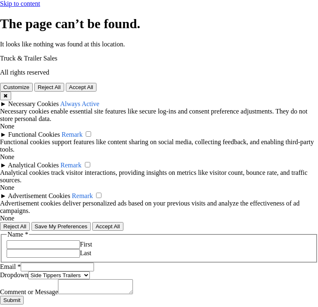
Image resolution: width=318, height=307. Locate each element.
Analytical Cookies (33, 165)
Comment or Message (29, 294)
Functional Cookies (34, 134)
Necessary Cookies (33, 103)
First (86, 244)
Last (86, 252)
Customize (16, 87)
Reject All (49, 87)
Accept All (81, 87)
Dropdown (14, 274)
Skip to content (20, 3)
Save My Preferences (61, 226)
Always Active (79, 103)
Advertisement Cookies (39, 195)
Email (10, 266)
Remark (72, 134)
